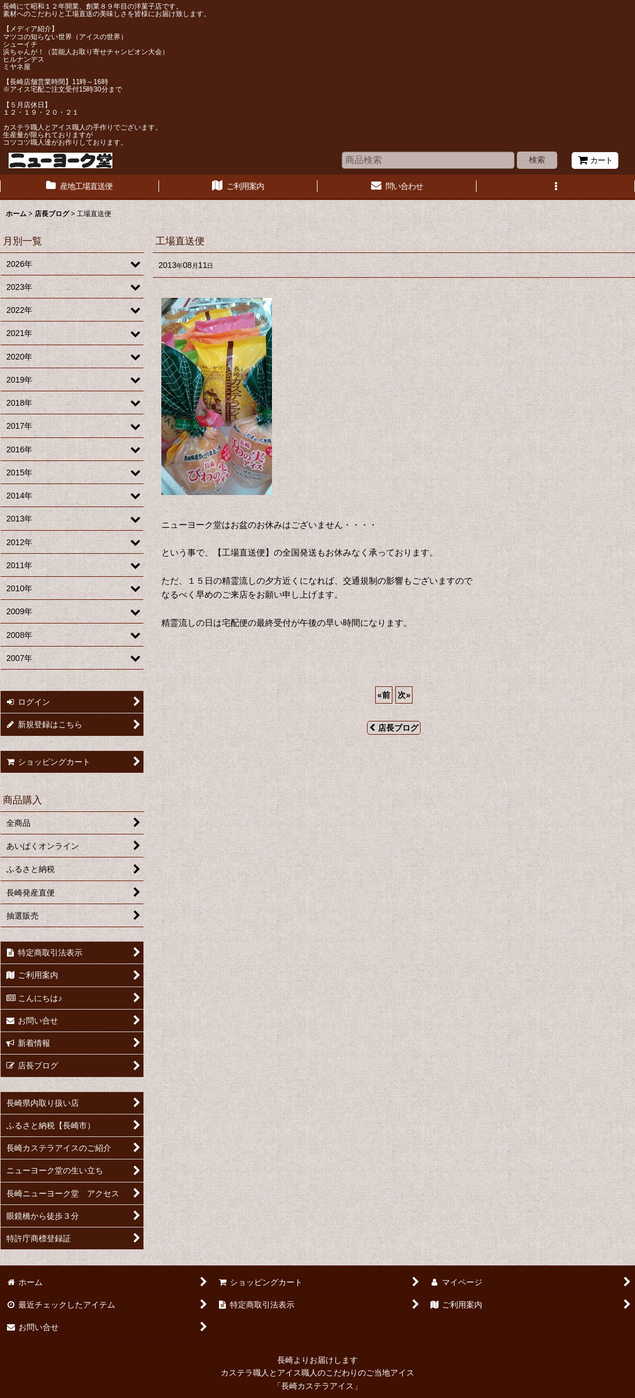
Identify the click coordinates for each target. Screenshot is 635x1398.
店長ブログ (393, 727)
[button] (556, 187)
